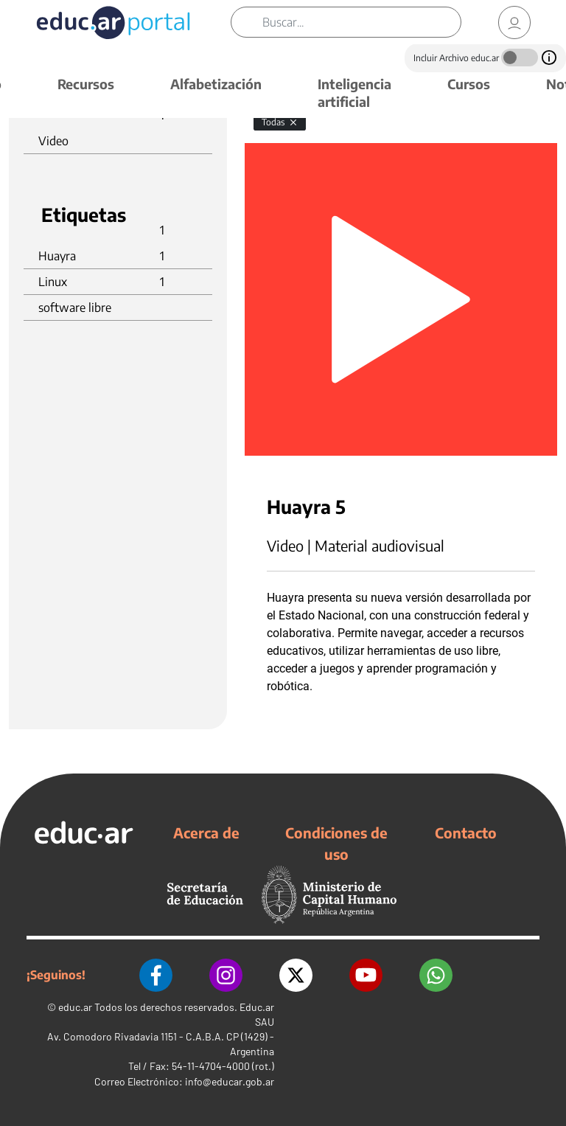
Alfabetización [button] (216, 83)
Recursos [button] (85, 83)
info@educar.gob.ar (229, 1081)
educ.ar (75, 1007)
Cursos (468, 83)
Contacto (466, 832)
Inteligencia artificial (354, 92)
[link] (514, 22)
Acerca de (206, 832)
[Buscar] (361, 22)
